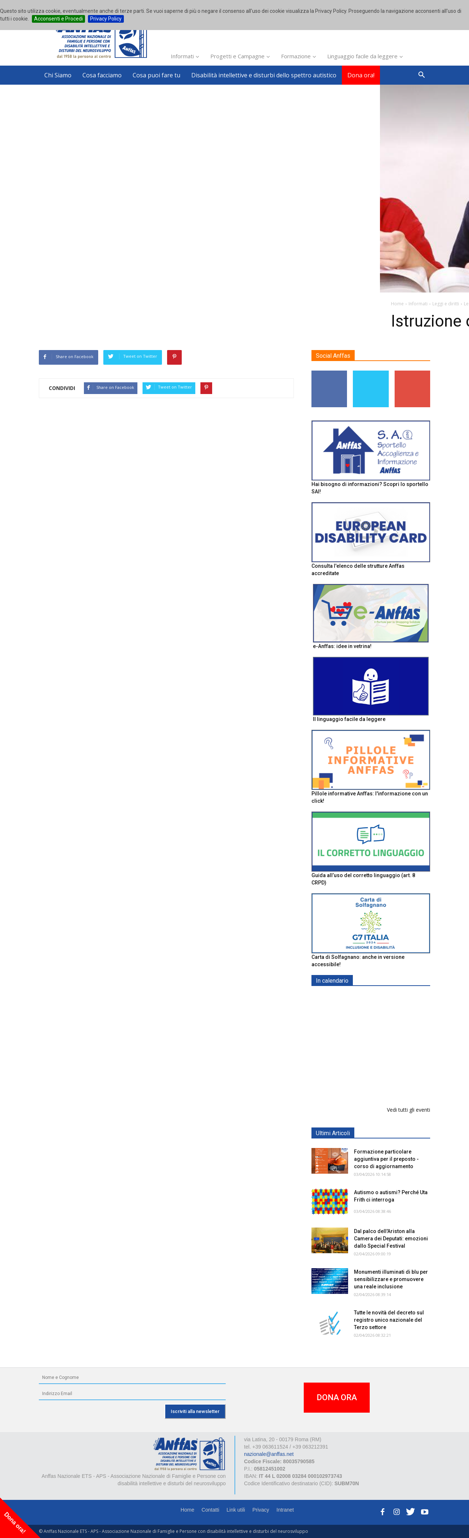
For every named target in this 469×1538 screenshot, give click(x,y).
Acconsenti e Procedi (58, 19)
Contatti (210, 1510)
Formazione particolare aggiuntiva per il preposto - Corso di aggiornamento (386, 1044)
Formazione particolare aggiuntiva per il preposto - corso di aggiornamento (386, 1159)
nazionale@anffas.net (268, 1454)
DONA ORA (337, 1397)
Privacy (260, 1510)
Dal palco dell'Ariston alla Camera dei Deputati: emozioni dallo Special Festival (391, 1238)
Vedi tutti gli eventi (408, 1109)
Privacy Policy (106, 19)
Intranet (285, 1510)
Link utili (235, 1510)
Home (187, 1510)
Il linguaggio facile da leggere (349, 719)
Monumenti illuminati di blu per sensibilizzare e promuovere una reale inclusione (391, 1279)
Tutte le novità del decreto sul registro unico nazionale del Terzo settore (389, 1320)
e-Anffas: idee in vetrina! (342, 646)
